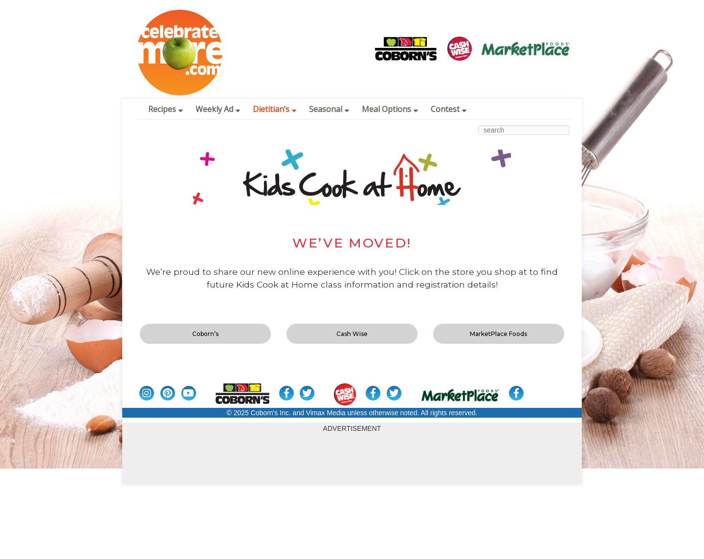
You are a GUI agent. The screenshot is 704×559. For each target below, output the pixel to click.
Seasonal (329, 109)
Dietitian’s (274, 109)
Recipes (165, 109)
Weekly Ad (218, 109)
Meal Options (390, 109)
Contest (448, 109)
